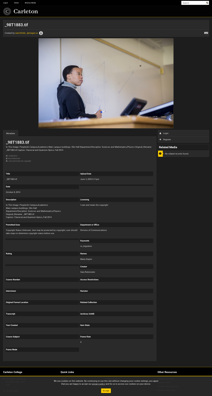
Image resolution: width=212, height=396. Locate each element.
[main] (106, 192)
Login (164, 133)
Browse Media (30, 3)
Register (165, 139)
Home (16, 3)
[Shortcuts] (206, 32)
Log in (5, 3)
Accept (106, 390)
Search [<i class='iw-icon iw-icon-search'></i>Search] (207, 3)
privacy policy (98, 383)
